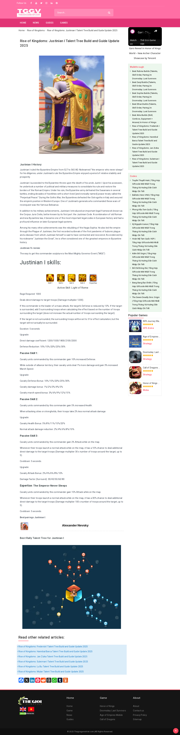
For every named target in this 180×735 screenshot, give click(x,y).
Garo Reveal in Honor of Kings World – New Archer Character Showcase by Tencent (145, 53)
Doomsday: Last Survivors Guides (159, 352)
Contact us (138, 710)
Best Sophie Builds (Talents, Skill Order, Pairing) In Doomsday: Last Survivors (145, 97)
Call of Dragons (107, 719)
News (36, 23)
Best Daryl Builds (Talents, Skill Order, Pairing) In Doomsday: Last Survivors (144, 86)
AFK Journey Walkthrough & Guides (160, 321)
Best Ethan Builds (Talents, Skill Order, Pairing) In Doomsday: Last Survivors (144, 108)
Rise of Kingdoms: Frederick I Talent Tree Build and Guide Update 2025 (52, 646)
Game (70, 710)
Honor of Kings (107, 706)
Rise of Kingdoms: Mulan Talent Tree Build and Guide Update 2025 (50, 671)
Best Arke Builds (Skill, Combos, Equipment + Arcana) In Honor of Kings (144, 119)
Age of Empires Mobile (111, 715)
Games (64, 23)
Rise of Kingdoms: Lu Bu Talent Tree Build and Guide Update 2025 (50, 666)
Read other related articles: (41, 637)
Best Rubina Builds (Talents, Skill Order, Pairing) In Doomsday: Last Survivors (145, 75)
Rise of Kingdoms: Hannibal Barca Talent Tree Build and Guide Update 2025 (54, 651)
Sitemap (137, 719)
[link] (133, 32)
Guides (50, 23)
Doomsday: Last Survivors (113, 710)
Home (23, 23)
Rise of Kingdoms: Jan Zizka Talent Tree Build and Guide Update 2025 (52, 656)
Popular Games (137, 315)
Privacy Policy (140, 715)
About (136, 706)
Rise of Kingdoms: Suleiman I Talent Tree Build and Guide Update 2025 (52, 661)
